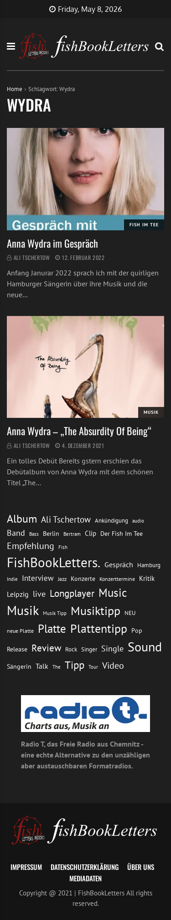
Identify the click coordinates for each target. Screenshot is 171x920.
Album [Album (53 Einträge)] (22, 519)
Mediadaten (85, 878)
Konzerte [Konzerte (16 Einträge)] (83, 578)
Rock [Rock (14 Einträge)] (71, 649)
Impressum (26, 867)
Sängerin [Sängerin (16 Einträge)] (19, 666)
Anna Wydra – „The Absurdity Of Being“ (79, 430)
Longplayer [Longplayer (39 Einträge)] (72, 593)
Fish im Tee (144, 225)
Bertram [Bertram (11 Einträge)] (72, 533)
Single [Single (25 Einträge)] (112, 648)
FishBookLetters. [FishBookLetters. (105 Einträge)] (53, 562)
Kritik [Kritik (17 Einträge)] (147, 578)
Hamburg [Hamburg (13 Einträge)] (149, 565)
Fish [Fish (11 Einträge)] (62, 547)
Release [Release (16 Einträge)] (17, 649)
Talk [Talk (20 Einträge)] (42, 666)
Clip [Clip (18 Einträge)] (90, 533)
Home (14, 89)
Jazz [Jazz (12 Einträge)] (62, 578)
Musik (151, 412)
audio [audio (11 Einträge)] (138, 520)
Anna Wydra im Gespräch (52, 243)
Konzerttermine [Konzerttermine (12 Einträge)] (117, 578)
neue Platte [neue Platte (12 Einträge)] (20, 630)
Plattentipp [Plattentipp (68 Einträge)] (98, 628)
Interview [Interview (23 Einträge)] (38, 578)
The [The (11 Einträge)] (56, 666)
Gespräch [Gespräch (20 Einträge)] (118, 564)
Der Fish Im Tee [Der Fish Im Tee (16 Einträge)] (121, 533)
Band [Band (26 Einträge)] (16, 533)
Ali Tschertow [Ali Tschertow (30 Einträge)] (66, 519)
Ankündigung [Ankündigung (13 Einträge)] (111, 520)
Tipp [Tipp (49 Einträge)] (74, 664)
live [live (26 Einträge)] (39, 594)
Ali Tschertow (32, 257)
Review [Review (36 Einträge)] (46, 648)
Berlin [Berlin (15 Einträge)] (51, 533)
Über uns (140, 867)
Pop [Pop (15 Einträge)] (136, 630)
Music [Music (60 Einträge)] (112, 592)
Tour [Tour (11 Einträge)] (93, 666)
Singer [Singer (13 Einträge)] (89, 649)
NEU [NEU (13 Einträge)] (129, 613)
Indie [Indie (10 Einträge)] (12, 579)
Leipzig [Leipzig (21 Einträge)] (18, 594)
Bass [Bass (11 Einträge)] (34, 533)
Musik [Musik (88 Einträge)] (23, 610)
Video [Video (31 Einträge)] (113, 665)
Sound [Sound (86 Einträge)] (145, 647)
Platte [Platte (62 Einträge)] (52, 628)
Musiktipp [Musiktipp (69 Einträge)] (95, 610)
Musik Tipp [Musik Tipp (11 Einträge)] (55, 613)
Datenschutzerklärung (85, 867)
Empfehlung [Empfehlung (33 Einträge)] (30, 545)
